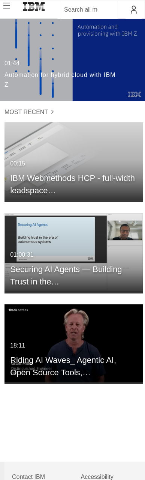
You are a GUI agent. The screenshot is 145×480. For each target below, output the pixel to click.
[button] (134, 9)
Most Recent (29, 112)
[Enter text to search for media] (81, 9)
